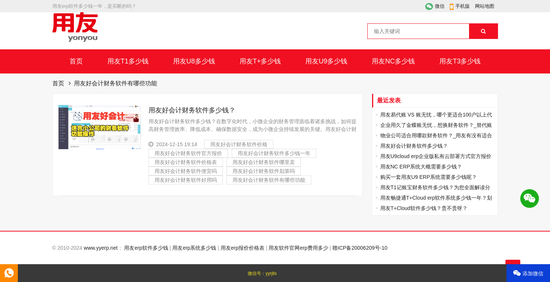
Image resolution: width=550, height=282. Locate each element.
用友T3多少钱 (460, 61)
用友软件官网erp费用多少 (298, 248)
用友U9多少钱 (326, 61)
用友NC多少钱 (393, 61)
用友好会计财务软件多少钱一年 (274, 153)
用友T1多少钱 (128, 61)
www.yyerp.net (101, 248)
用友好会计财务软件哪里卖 (263, 162)
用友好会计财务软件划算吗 (263, 171)
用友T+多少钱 (260, 61)
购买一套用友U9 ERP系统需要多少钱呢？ (428, 177)
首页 (76, 61)
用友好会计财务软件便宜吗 (185, 171)
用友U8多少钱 (194, 61)
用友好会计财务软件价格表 (185, 162)
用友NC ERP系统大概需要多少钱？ (421, 167)
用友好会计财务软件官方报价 (188, 153)
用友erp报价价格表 (242, 248)
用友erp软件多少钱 (146, 248)
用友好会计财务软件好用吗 (185, 180)
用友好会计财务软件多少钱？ (192, 110)
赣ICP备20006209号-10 (359, 248)
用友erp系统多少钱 (194, 248)
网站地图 (484, 6)
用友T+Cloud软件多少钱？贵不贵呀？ (424, 208)
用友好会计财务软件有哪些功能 (268, 180)
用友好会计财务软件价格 (238, 144)
